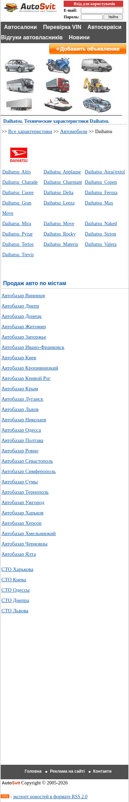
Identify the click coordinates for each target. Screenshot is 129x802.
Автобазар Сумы (19, 481)
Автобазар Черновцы (24, 544)
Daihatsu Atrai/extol (105, 171)
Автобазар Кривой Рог (26, 378)
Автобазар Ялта (18, 554)
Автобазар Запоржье (23, 337)
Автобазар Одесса (21, 430)
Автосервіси (104, 27)
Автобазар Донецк (21, 316)
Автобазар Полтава (22, 440)
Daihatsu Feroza (101, 192)
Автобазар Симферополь (28, 471)
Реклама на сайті (67, 771)
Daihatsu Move (58, 223)
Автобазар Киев (18, 357)
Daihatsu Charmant (62, 182)
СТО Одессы (15, 590)
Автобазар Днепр (20, 306)
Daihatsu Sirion (100, 234)
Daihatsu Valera (101, 244)
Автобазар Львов (20, 409)
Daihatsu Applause (62, 171)
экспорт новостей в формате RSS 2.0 (50, 796)
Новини (79, 37)
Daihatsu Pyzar (17, 234)
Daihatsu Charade (19, 182)
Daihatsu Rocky (59, 234)
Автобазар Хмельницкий (28, 533)
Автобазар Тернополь (25, 492)
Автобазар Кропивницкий (29, 368)
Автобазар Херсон (21, 523)
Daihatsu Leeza (58, 202)
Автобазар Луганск (22, 399)
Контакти (102, 771)
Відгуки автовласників (32, 37)
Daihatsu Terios (17, 244)
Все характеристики (30, 131)
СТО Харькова (17, 569)
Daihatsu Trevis (18, 254)
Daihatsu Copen (101, 182)
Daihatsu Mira (16, 223)
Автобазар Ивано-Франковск (32, 347)
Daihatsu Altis (16, 171)
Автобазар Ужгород (22, 502)
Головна (33, 771)
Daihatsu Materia (60, 244)
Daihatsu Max (99, 202)
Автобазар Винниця (23, 295)
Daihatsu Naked (101, 223)
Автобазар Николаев (23, 419)
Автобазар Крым (19, 388)
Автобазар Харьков (22, 512)
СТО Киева (13, 579)
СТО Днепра (15, 600)
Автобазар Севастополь (27, 461)
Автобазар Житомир (23, 326)
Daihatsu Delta (58, 192)
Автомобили (73, 131)
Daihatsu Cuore (17, 192)
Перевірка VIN (62, 27)
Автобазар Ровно (20, 450)
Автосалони (20, 27)
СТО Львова (15, 610)
